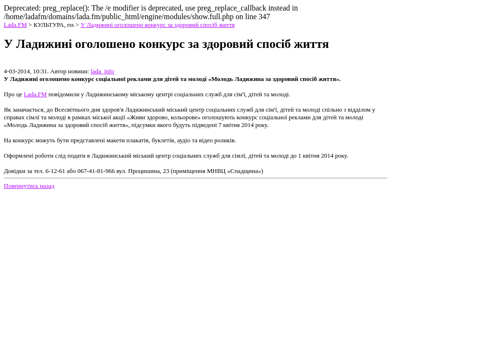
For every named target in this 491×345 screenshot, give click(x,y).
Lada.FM (15, 24)
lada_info (102, 71)
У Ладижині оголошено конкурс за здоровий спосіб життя (157, 24)
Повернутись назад (29, 185)
